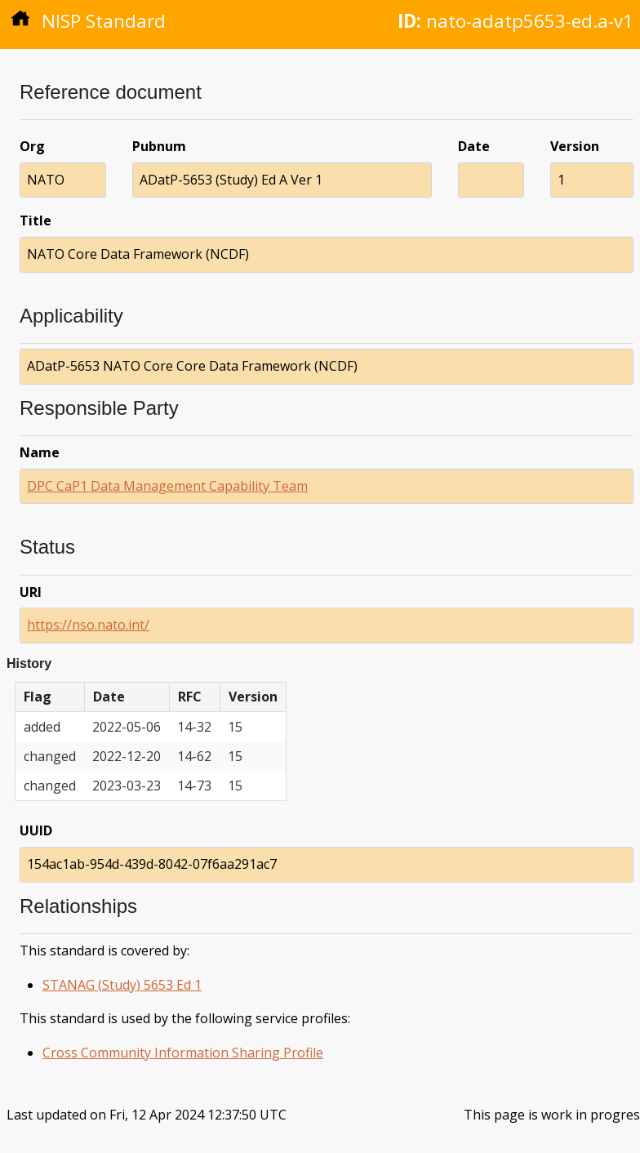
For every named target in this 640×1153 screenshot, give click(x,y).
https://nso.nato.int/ (88, 625)
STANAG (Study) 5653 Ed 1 (122, 985)
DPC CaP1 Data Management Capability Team (167, 486)
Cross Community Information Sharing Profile (182, 1053)
